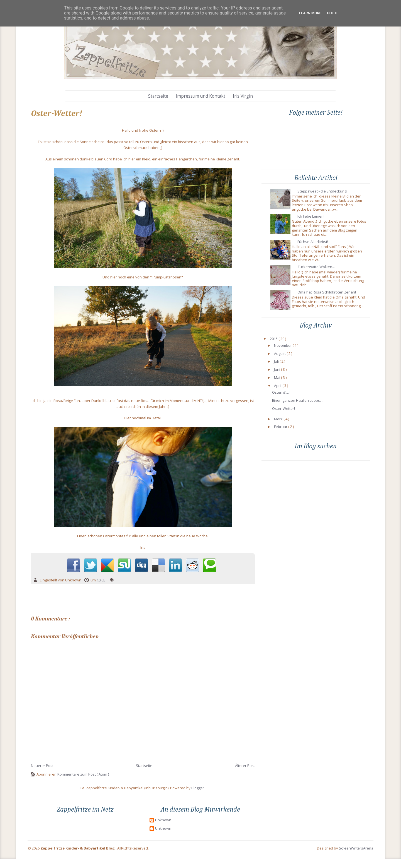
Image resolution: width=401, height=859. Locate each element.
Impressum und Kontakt (200, 96)
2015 (274, 339)
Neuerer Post (42, 765)
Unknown (163, 820)
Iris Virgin (243, 96)
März (278, 419)
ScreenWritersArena (356, 848)
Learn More (310, 13)
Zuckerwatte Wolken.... (316, 267)
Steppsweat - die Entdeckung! (322, 191)
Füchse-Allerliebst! (312, 242)
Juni (277, 369)
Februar (280, 427)
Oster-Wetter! (283, 408)
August (280, 354)
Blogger (197, 787)
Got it (332, 13)
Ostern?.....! (281, 392)
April (278, 386)
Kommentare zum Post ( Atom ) (83, 774)
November (283, 345)
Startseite (158, 96)
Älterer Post (245, 765)
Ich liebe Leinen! (310, 216)
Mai (277, 378)
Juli (276, 361)
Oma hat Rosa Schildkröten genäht (326, 292)
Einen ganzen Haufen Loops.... (297, 400)
